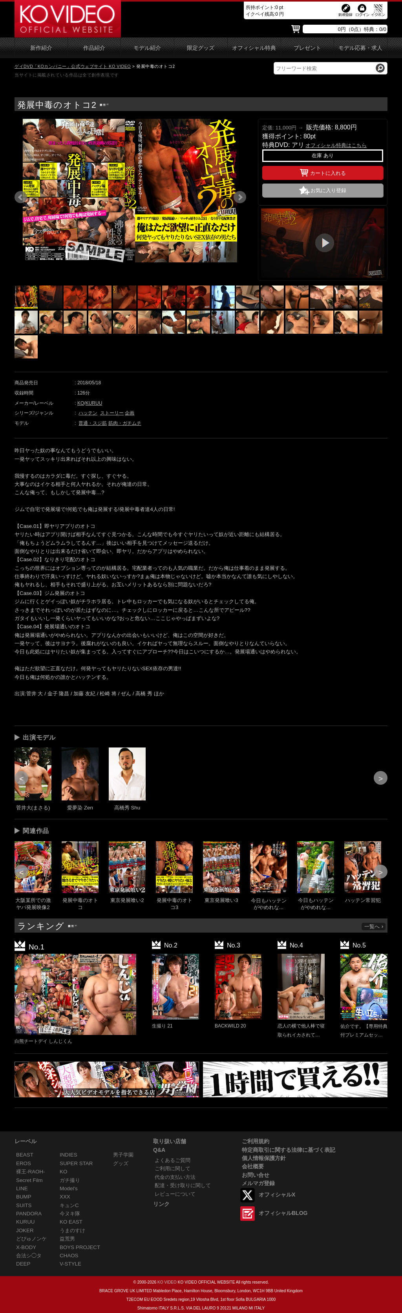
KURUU (94, 403)
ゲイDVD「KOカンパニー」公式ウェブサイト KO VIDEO (73, 66)
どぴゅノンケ (31, 1239)
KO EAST (71, 1222)
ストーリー (112, 413)
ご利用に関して (172, 1168)
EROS (23, 1163)
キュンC (69, 1205)
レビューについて (175, 1194)
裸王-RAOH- (30, 1172)
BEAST (24, 1155)
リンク (161, 1204)
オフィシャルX (277, 1194)
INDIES (68, 1155)
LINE (22, 1188)
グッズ (120, 1163)
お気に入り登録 (328, 190)
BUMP (23, 1197)
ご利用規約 (255, 1141)
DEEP (23, 1264)
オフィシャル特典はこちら (336, 145)
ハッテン (88, 413)
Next (240, 197)
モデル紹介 (147, 48)
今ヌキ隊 (70, 1214)
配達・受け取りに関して (183, 1185)
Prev (21, 197)
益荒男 (67, 1239)
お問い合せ (255, 1175)
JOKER (25, 1230)
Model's (69, 1188)
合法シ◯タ (29, 1255)
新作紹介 (41, 48)
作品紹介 (94, 48)
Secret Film (29, 1180)
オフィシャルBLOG (283, 1213)
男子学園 (123, 1155)
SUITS (23, 1205)
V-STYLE (70, 1264)
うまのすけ (72, 1230)
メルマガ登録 (258, 1183)
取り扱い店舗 (169, 1141)
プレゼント (307, 48)
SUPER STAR (76, 1163)
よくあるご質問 (172, 1160)
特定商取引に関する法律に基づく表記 (288, 1150)
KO (80, 403)
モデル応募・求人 (360, 48)
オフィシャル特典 (254, 48)
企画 (129, 413)
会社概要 (253, 1166)
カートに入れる (323, 172)
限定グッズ (200, 48)
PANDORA (29, 1214)
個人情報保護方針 (264, 1158)
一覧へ (374, 926)
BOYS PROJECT (80, 1247)
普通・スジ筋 (93, 423)
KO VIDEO (167, 1282)
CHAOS (69, 1255)
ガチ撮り (70, 1180)
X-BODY (26, 1247)
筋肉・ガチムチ (124, 423)
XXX (65, 1197)
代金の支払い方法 (175, 1177)
